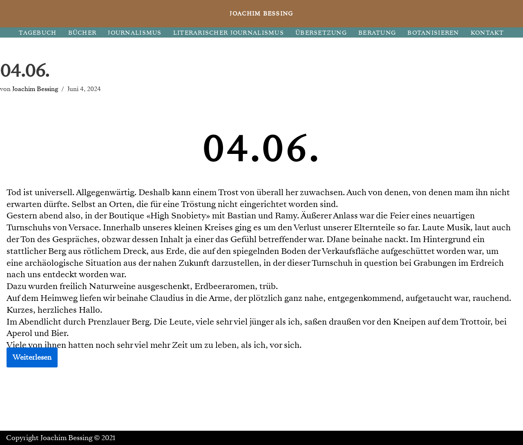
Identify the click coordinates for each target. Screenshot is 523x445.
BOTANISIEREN (433, 33)
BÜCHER (82, 33)
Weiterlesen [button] (32, 357)
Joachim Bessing (35, 89)
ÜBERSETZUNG (321, 33)
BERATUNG (377, 33)
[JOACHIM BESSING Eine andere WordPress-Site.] (262, 13)
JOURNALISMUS (134, 33)
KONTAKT (487, 33)
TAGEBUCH (37, 33)
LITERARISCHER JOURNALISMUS (228, 33)
